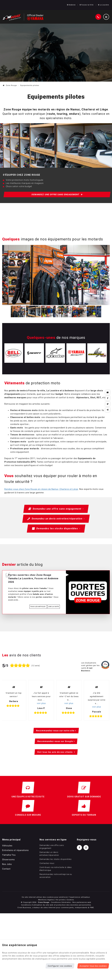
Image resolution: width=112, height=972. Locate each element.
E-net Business (24, 908)
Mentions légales (46, 900)
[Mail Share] (107, 392)
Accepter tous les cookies (93, 966)
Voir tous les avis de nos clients (55, 752)
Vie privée (60, 900)
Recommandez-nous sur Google (55, 741)
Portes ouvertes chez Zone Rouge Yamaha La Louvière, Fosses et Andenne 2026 (33, 578)
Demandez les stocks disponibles (56, 528)
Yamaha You (9, 855)
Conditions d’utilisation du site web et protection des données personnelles (56, 905)
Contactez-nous (47, 863)
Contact (6, 869)
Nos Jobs (7, 864)
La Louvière (103, 5)
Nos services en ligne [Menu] (53, 839)
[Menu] (106, 17)
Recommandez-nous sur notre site (55, 730)
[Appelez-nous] (98, 17)
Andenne (71, 5)
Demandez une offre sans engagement (57, 194)
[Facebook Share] (107, 398)
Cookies (70, 900)
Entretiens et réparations (15, 850)
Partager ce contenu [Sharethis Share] (107, 410)
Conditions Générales (61, 902)
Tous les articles (38, 606)
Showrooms (8, 859)
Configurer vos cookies (60, 966)
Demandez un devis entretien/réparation (56, 518)
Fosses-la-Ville (86, 5)
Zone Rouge (10, 85)
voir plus (41, 703)
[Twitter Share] (107, 404)
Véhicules (7, 845)
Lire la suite (53, 606)
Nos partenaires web (81, 902)
